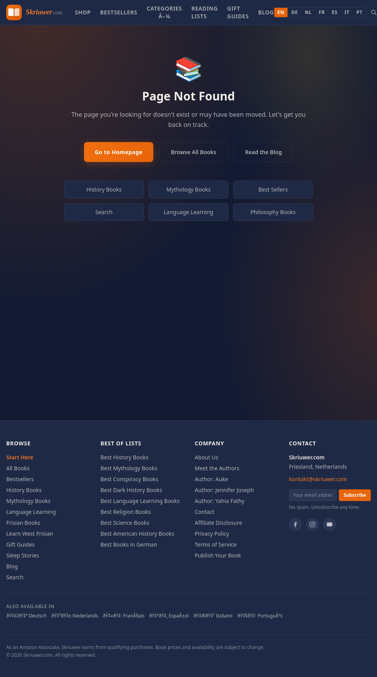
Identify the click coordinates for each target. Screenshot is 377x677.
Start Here (19, 457)
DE (294, 12)
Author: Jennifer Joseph (224, 490)
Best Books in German (128, 544)
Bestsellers (118, 12)
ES (335, 12)
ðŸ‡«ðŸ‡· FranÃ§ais (123, 616)
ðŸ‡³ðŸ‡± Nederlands (74, 616)
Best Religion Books (125, 511)
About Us (206, 457)
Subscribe (355, 495)
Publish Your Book (218, 555)
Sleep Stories (22, 555)
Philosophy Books (273, 212)
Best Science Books (124, 522)
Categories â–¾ (164, 12)
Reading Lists (204, 12)
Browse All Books (193, 152)
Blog (266, 12)
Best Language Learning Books (140, 501)
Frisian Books (23, 522)
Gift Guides (238, 12)
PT (359, 12)
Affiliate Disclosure (218, 522)
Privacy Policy (212, 533)
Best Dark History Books (131, 490)
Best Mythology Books (128, 468)
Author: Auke (211, 479)
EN (280, 12)
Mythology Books (189, 189)
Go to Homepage (119, 152)
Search (103, 212)
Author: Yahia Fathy (220, 501)
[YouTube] (329, 524)
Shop (83, 12)
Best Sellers (273, 189)
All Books (18, 468)
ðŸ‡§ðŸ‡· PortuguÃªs (260, 616)
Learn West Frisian (29, 533)
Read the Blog (263, 152)
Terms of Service (216, 544)
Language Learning (189, 212)
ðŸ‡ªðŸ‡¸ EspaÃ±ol (169, 616)
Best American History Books (137, 533)
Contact (205, 511)
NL (308, 12)
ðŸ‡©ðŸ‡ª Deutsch (26, 616)
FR (322, 12)
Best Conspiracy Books (129, 479)
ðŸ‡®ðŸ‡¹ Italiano (212, 616)
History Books (104, 189)
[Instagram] (312, 524)
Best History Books (124, 457)
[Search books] (374, 12)
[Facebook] (295, 524)
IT (346, 12)
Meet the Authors (217, 468)
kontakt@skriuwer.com (318, 479)
